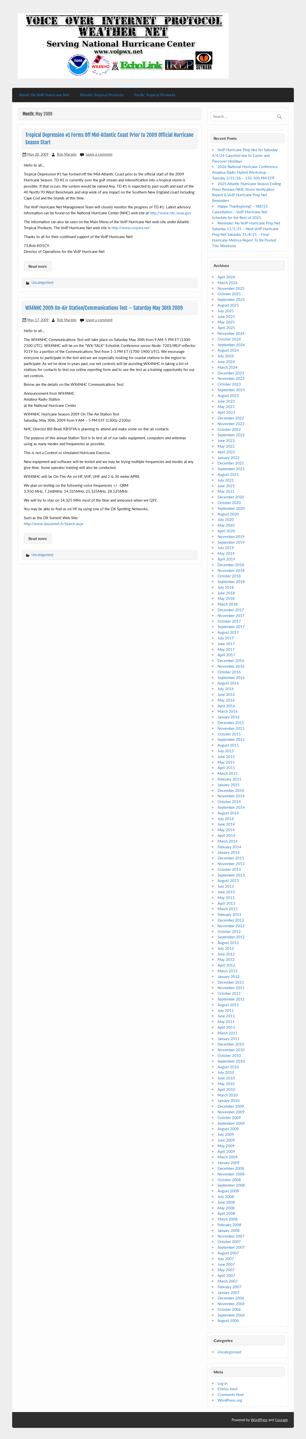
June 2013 (226, 892)
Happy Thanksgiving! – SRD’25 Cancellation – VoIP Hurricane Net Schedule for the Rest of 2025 (240, 212)
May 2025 (226, 322)
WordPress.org (230, 1400)
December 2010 (231, 1044)
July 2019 (226, 547)
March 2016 (228, 711)
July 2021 (226, 480)
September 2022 (231, 435)
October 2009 (229, 1117)
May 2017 (226, 649)
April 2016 (226, 706)
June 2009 (226, 1140)
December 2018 (231, 564)
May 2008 (226, 1208)
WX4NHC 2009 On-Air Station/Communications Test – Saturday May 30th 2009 (104, 308)
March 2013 (228, 908)
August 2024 (228, 350)
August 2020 (228, 514)
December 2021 (231, 463)
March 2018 (228, 604)
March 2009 (228, 1157)
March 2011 (228, 1033)
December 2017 (231, 610)
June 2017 (226, 643)
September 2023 (231, 390)
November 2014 (231, 796)
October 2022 (229, 429)
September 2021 (231, 468)
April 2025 (226, 327)
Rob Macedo (67, 154)
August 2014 (228, 813)
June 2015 (226, 756)
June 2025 (226, 316)
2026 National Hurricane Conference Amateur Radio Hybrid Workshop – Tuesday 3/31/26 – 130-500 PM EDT (244, 172)
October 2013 (229, 869)
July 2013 (226, 886)
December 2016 (231, 660)
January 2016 (229, 717)
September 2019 (231, 542)
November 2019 (231, 536)
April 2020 (226, 531)
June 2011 (226, 1016)
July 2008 (226, 1196)
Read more (37, 266)
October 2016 (229, 672)
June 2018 (226, 593)
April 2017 (226, 655)
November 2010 (231, 1050)
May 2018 (226, 598)
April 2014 (226, 835)
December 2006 (231, 1298)
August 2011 (228, 1004)
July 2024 (226, 356)
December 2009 (231, 1106)
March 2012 (228, 971)
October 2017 (229, 621)
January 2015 (229, 784)
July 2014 (226, 818)
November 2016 (231, 666)
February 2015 (229, 779)
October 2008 (229, 1179)
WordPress (259, 1420)
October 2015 (229, 734)
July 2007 (226, 1258)
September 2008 (231, 1185)
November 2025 (231, 288)
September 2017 (231, 626)
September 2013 (231, 875)
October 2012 (229, 931)
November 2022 (231, 423)
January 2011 (229, 1038)
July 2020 (226, 519)
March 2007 (228, 1281)
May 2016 (226, 700)
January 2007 (229, 1292)
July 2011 (226, 1010)
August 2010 (228, 1067)
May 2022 (226, 446)
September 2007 (231, 1247)
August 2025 (228, 305)
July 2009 (226, 1134)
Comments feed (230, 1394)
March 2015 (228, 773)
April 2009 (226, 1151)
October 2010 (229, 1055)
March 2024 (228, 367)
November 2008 (231, 1174)
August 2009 (228, 1128)
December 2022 (231, 418)
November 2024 (231, 333)
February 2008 (229, 1224)
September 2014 (231, 807)
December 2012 (231, 920)
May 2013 (226, 897)
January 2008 (229, 1230)
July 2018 (226, 587)
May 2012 (226, 959)
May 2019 (226, 553)
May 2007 (226, 1270)
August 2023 (228, 395)
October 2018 (229, 576)
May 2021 (226, 491)
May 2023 (226, 406)
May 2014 (226, 830)
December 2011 (231, 982)
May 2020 (226, 525)
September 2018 (231, 581)
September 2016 (231, 677)
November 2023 (231, 378)
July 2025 (226, 311)
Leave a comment (99, 154)
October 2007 (229, 1241)
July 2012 (226, 948)
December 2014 (231, 790)
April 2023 (226, 412)
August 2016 (228, 683)
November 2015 (231, 728)
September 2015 (231, 739)
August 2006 (228, 1320)
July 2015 (226, 751)
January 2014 (229, 852)
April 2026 (226, 277)
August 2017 (228, 632)
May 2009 (226, 1146)
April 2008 (226, 1213)
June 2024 (226, 361)
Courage (281, 1420)
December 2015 (231, 722)
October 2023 (229, 384)
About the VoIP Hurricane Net (44, 95)
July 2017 (226, 638)
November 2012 (231, 926)
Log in (222, 1383)
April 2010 (226, 1089)
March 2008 (228, 1219)
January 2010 (229, 1100)
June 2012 (226, 954)
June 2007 (226, 1264)
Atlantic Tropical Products (101, 95)
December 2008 (231, 1168)
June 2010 (226, 1078)
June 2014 (226, 824)
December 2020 (231, 497)
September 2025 (231, 299)
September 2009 (231, 1123)
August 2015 (228, 745)
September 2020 (231, 508)
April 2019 (226, 559)
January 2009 (229, 1162)
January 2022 (229, 457)
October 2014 (229, 801)
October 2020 (229, 502)
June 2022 (226, 440)
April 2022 (226, 452)
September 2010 (231, 1061)
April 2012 (226, 965)
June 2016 (226, 694)
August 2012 (228, 942)
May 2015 (226, 762)
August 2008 (228, 1191)
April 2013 (226, 903)
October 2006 (229, 1309)
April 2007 (226, 1275)
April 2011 (226, 1027)
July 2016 (226, 688)
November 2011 (231, 987)
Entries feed (227, 1389)
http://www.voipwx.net (130, 227)
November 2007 (231, 1236)
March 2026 (228, 282)
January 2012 (229, 976)
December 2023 (231, 373)
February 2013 (229, 914)
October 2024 (229, 339)
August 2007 (228, 1253)
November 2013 (231, 863)
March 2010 (228, 1095)
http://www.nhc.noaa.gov (170, 213)
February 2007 (229, 1287)
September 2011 (231, 999)
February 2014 (229, 847)
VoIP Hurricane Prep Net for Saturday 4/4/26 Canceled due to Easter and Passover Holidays (245, 155)
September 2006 (231, 1315)
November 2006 (231, 1303)
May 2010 (226, 1083)
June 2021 (226, 486)
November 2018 (231, 570)
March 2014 (228, 841)
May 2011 (226, 1021)
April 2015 (226, 767)
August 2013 (228, 880)
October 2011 (229, 993)
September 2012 (231, 937)
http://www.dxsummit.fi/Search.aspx (53, 523)
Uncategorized (42, 282)
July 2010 (226, 1072)
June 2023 (226, 401)
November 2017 (231, 615)
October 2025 (229, 294)
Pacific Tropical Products (154, 95)
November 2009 (231, 1112)
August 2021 (228, 474)
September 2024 (231, 344)
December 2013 (231, 858)
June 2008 (226, 1202)
